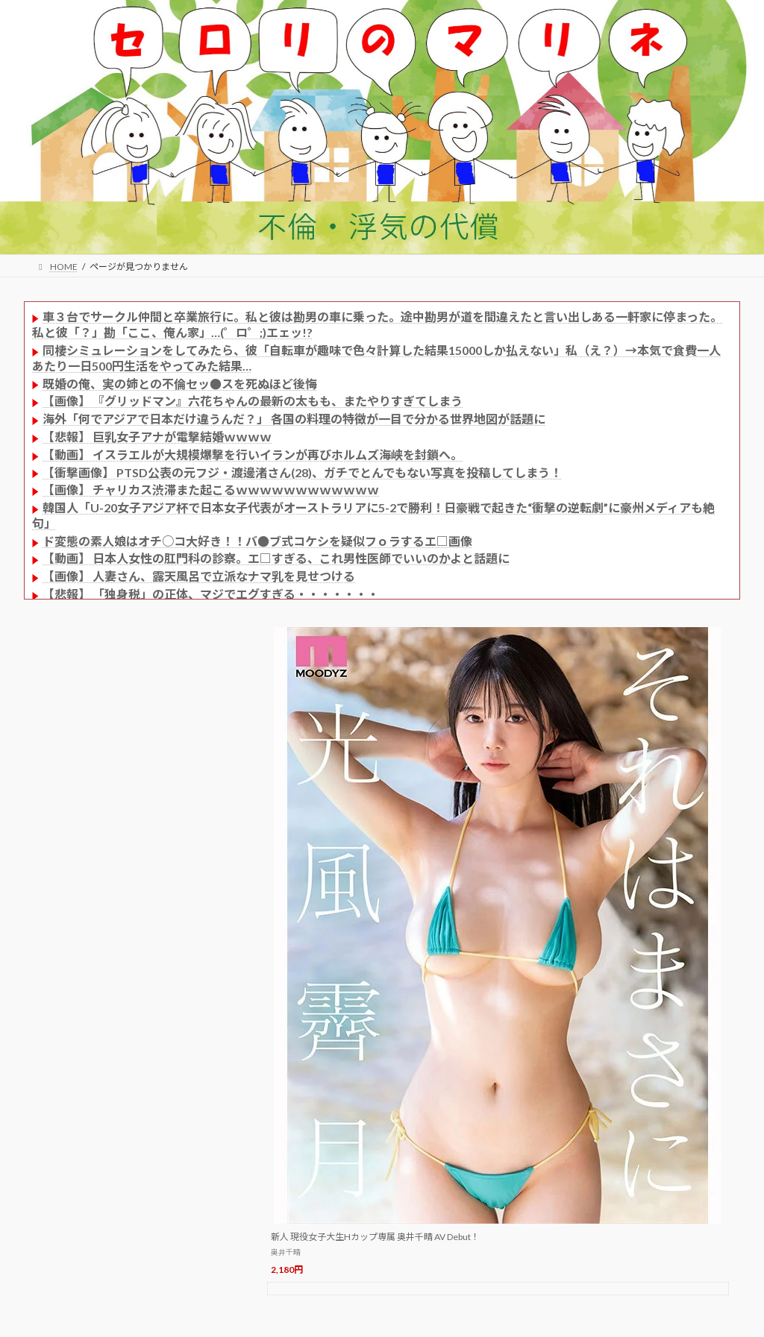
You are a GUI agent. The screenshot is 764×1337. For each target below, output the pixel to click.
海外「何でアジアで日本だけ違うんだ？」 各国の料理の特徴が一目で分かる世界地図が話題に (294, 419)
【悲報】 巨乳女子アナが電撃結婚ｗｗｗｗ (157, 437)
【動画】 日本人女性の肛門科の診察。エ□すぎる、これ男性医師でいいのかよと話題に (276, 558)
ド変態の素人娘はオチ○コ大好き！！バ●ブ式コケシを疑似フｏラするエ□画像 (257, 541)
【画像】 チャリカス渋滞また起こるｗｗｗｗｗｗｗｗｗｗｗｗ (211, 489)
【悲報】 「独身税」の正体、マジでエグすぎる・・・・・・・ (211, 594)
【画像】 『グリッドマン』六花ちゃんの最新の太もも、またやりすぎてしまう (253, 401)
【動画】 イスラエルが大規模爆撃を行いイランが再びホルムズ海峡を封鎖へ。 (253, 454)
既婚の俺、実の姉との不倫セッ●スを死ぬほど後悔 (180, 384)
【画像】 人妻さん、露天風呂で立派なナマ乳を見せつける (199, 576)
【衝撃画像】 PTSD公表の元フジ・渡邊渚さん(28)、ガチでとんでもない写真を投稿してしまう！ (302, 472)
